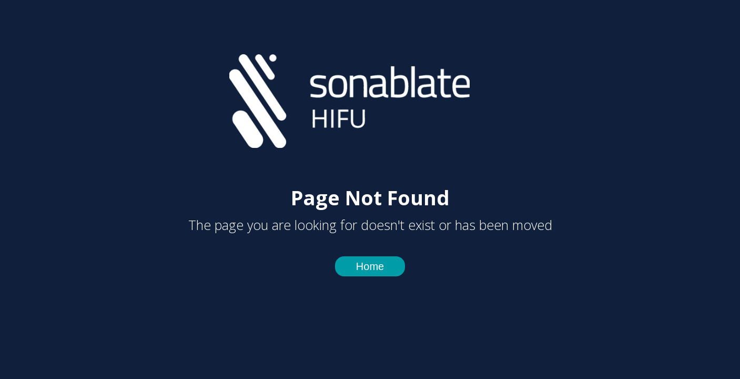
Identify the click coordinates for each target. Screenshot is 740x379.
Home (370, 266)
